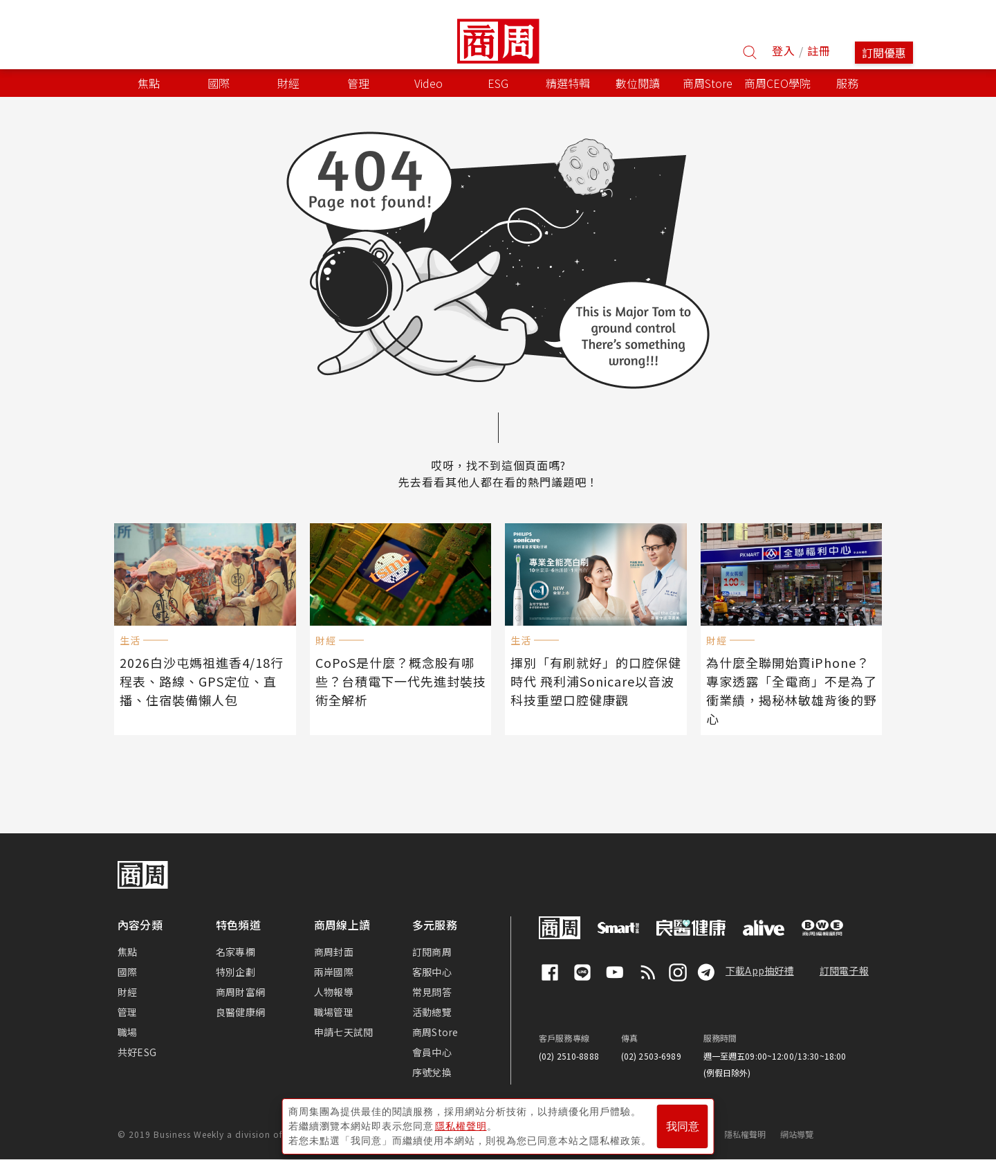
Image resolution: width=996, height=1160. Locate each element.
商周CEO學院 (777, 83)
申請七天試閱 (343, 1032)
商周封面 (333, 952)
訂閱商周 (432, 952)
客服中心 (432, 972)
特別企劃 (235, 972)
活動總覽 (432, 1012)
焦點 (127, 952)
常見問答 (432, 992)
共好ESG (137, 1052)
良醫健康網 (240, 1012)
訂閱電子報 (844, 970)
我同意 (682, 1126)
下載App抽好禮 (760, 970)
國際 (127, 972)
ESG (498, 83)
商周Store (707, 83)
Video (428, 83)
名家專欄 (235, 952)
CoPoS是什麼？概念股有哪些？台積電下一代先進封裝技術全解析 (400, 681)
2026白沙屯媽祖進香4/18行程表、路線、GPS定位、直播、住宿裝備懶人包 (202, 681)
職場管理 (333, 1012)
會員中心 (432, 1052)
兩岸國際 (333, 972)
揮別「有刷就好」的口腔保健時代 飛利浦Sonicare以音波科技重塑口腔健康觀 (595, 681)
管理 (127, 1012)
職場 (127, 1032)
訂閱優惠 (884, 52)
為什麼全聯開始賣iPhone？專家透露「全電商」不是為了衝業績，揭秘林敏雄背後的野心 (791, 690)
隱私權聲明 (745, 1134)
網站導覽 (797, 1134)
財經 (127, 992)
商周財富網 (240, 992)
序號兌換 (432, 1072)
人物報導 (333, 992)
